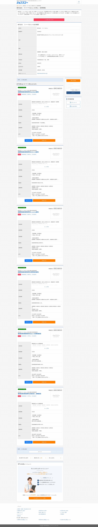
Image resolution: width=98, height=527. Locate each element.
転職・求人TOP (19, 5)
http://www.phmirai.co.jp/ (42, 73)
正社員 (19, 94)
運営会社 (19, 515)
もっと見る (46, 106)
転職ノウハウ (19, 512)
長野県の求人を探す (21, 510)
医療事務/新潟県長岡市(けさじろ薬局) (28, 152)
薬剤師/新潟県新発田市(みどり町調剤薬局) (29, 333)
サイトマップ (19, 514)
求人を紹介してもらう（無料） (40, 498)
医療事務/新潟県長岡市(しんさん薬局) (28, 212)
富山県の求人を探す (64, 510)
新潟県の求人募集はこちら (44, 519)
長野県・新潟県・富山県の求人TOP (24, 509)
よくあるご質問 (64, 512)
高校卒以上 (29, 94)
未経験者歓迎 (24, 94)
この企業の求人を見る (49, 19)
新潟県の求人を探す (43, 510)
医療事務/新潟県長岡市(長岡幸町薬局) (28, 272)
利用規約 (62, 514)
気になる (28, 140)
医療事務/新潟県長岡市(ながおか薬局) (28, 92)
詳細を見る (44, 140)
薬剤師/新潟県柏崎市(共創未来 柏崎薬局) (29, 393)
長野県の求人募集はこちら (22, 519)
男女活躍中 (34, 94)
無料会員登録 (73, 80)
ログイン (73, 92)
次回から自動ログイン (75, 90)
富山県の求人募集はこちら (66, 519)
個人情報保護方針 (42, 514)
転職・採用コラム (42, 512)
